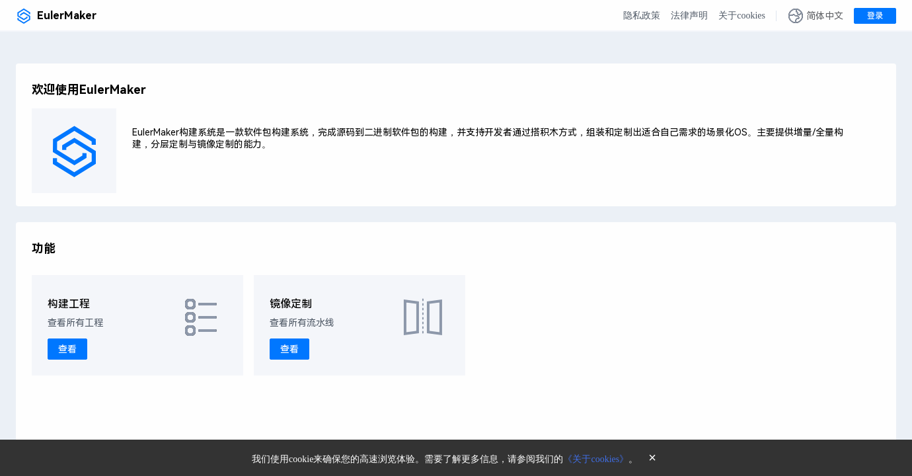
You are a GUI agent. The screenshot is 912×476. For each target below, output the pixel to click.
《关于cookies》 (595, 459)
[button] (815, 16)
